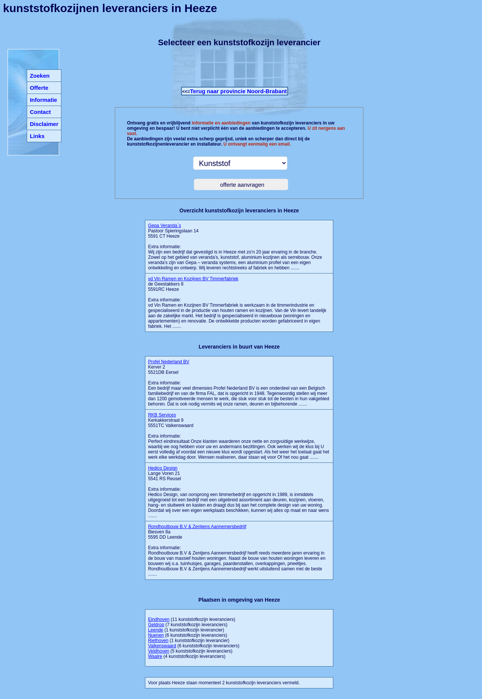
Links (37, 136)
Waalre (155, 656)
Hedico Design (162, 468)
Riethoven (158, 640)
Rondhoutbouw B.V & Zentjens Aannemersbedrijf (197, 526)
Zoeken (40, 75)
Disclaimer (44, 124)
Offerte (39, 87)
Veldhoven (158, 651)
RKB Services (162, 415)
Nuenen (156, 635)
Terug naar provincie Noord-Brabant (238, 91)
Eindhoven (158, 619)
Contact (40, 112)
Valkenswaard (162, 645)
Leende (155, 630)
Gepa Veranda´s (164, 225)
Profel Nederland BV (168, 361)
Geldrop (156, 624)
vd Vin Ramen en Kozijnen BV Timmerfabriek (193, 278)
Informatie (43, 100)
